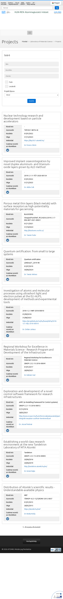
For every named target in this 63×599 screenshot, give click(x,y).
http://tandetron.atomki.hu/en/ (35, 466)
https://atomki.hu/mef (32, 509)
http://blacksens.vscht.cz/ (34, 230)
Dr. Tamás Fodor (30, 235)
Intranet (4, 4)
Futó (11, 82)
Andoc (28, 3)
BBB (22, 3)
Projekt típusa (9, 91)
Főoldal (3, 3)
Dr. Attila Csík (29, 187)
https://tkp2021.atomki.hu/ (34, 140)
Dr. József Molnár (25, 424)
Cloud (17, 3)
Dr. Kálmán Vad (29, 375)
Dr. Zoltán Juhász (29, 329)
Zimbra (10, 3)
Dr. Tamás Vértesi (30, 274)
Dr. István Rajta (29, 471)
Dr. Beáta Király (29, 514)
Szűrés (31, 101)
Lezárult (12, 86)
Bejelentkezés (13, 4)
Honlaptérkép (31, 541)
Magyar (56, 3)
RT (34, 3)
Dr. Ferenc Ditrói (30, 145)
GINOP (22, 4)
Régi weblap (31, 4)
